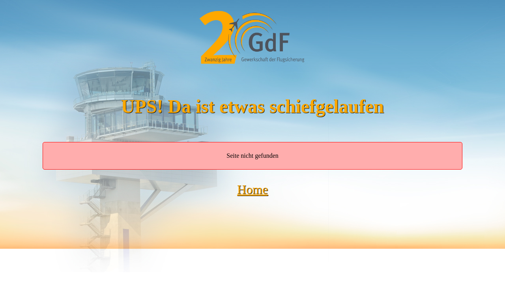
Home (252, 189)
